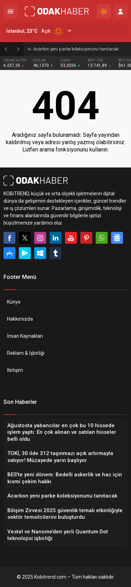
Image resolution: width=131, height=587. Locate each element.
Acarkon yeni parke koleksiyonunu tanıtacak (75, 49)
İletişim (15, 370)
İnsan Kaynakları (25, 336)
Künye (14, 302)
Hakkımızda (20, 319)
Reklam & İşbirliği (25, 353)
